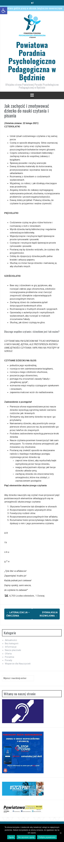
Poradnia (9, 657)
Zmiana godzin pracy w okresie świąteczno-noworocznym (34, 8)
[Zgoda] (60, 833)
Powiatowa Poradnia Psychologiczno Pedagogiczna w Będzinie (32, 60)
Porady (8, 660)
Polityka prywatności (46, 837)
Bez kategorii (11, 643)
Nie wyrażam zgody (26, 837)
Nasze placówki (13, 650)
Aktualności (11, 640)
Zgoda (11, 837)
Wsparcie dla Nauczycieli (18, 663)
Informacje (10, 646)
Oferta (8, 653)
